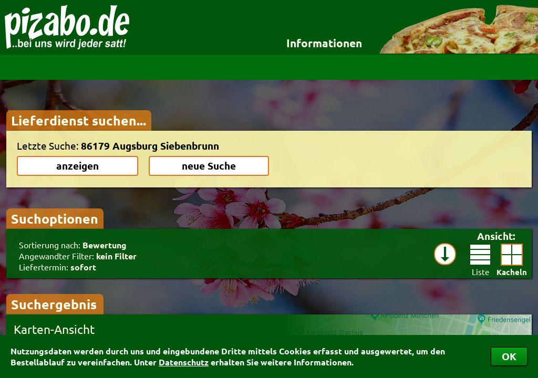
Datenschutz (184, 362)
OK (509, 356)
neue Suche (209, 165)
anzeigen (77, 165)
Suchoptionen (54, 218)
